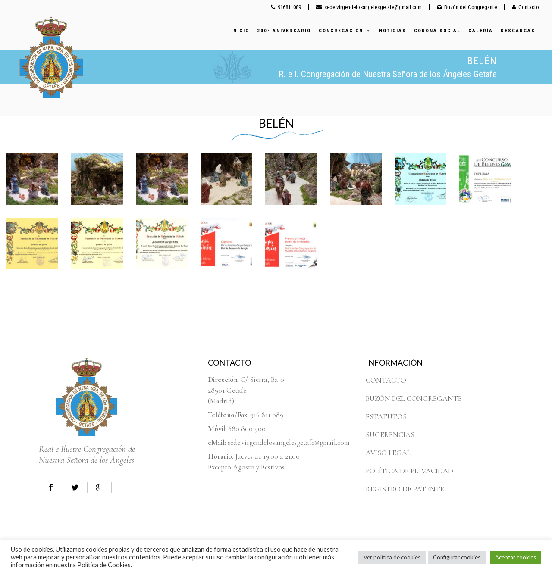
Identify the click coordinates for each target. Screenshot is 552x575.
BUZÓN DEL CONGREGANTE (414, 398)
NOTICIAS (392, 31)
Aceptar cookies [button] (515, 557)
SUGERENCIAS (390, 434)
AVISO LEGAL (388, 452)
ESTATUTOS (386, 416)
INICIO (240, 31)
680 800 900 (247, 428)
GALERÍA (480, 31)
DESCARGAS (518, 31)
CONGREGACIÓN (345, 31)
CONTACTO (386, 380)
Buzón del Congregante (467, 7)
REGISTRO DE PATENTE (405, 489)
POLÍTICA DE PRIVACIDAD (409, 470)
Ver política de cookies (392, 557)
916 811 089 (266, 414)
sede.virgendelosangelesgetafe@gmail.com (369, 7)
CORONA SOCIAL (437, 31)
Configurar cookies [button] (456, 557)
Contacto (525, 7)
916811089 (286, 7)
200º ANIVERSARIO (284, 31)
